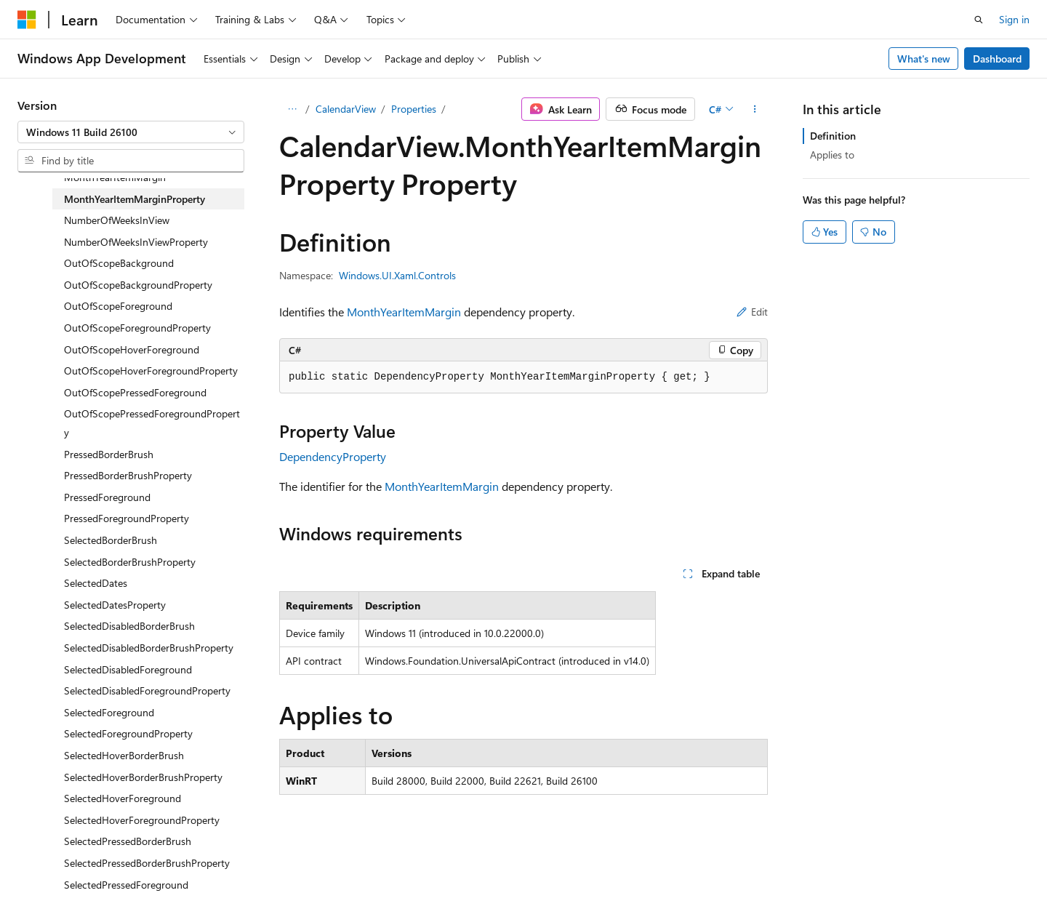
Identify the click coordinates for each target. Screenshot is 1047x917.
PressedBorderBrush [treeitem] (108, 454)
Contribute (694, 871)
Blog (632, 871)
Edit (752, 312)
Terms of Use (824, 871)
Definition (833, 136)
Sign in (1014, 19)
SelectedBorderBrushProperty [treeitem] (130, 562)
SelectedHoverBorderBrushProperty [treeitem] (143, 777)
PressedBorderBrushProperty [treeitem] (128, 475)
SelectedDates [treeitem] (95, 583)
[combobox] (130, 132)
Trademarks (895, 871)
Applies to (832, 154)
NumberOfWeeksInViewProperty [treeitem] (136, 242)
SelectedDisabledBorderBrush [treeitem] (129, 626)
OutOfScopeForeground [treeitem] (118, 306)
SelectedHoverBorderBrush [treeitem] (124, 755)
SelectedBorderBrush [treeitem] (110, 540)
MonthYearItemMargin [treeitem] (115, 177)
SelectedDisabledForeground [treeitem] (128, 669)
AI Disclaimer (481, 871)
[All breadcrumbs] (292, 109)
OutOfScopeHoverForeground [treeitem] (131, 349)
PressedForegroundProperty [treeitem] (126, 518)
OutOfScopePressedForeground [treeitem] (135, 392)
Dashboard (997, 58)
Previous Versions (566, 871)
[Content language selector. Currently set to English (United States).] (84, 871)
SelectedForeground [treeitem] (109, 712)
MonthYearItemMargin (404, 311)
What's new (923, 58)
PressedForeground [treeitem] (107, 497)
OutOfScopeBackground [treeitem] (119, 263)
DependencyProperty (332, 456)
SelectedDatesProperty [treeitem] (115, 605)
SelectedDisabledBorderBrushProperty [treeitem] (148, 647)
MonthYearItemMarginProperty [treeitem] (134, 199)
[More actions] (755, 109)
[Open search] (978, 20)
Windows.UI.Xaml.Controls (397, 275)
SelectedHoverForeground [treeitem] (122, 798)
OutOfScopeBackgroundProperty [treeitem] (138, 285)
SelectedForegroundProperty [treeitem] (128, 733)
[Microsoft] (26, 19)
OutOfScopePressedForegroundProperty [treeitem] (152, 423)
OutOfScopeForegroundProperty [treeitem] (137, 328)
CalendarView (346, 109)
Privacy (751, 871)
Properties (413, 109)
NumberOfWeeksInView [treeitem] (116, 220)
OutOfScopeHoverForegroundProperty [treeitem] (151, 370)
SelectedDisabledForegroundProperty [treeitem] (147, 690)
